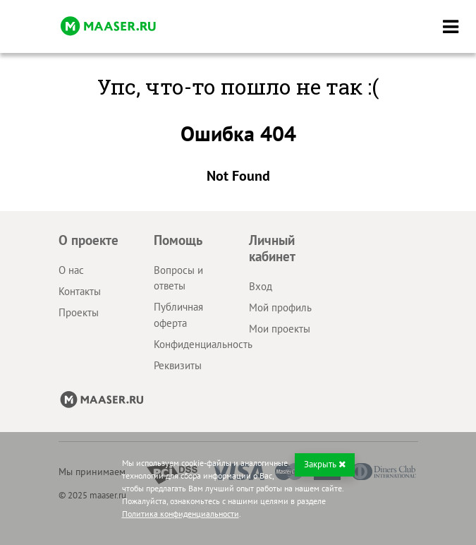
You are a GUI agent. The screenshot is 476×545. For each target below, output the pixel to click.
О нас (71, 270)
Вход (260, 286)
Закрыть (325, 464)
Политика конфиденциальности (180, 513)
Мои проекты (279, 328)
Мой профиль (280, 307)
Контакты (80, 291)
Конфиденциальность (203, 344)
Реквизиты (178, 365)
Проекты (79, 312)
